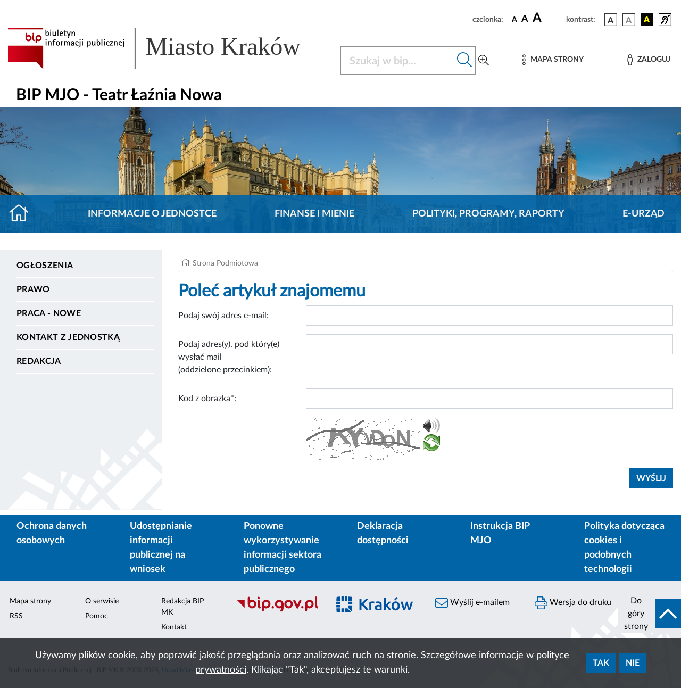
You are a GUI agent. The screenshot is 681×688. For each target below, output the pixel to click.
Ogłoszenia (44, 265)
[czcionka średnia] (524, 19)
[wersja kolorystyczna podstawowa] (611, 20)
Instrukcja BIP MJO (499, 533)
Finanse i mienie (314, 214)
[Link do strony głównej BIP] (167, 48)
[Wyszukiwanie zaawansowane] (483, 60)
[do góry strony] (649, 613)
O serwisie (102, 601)
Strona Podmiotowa (225, 263)
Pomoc (96, 616)
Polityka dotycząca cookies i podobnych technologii (624, 547)
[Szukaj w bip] (465, 60)
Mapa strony (30, 601)
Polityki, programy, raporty (488, 214)
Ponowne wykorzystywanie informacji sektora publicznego (282, 547)
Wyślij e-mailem (472, 602)
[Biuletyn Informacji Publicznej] (277, 610)
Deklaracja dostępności (383, 533)
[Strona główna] (23, 214)
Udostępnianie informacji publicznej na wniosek (161, 547)
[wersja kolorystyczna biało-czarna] (629, 20)
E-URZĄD (643, 214)
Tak (601, 663)
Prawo (33, 289)
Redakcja (38, 361)
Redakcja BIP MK (182, 607)
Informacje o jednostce (152, 214)
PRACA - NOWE (48, 313)
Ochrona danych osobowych (51, 533)
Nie (633, 663)
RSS (16, 616)
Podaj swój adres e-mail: (223, 315)
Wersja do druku (573, 602)
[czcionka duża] (547, 18)
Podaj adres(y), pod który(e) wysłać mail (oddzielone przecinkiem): (228, 357)
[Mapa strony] (553, 59)
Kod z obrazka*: (207, 398)
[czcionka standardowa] (514, 19)
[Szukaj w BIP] (397, 60)
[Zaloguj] (648, 59)
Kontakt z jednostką (68, 337)
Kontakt (174, 627)
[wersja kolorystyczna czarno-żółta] (647, 20)
